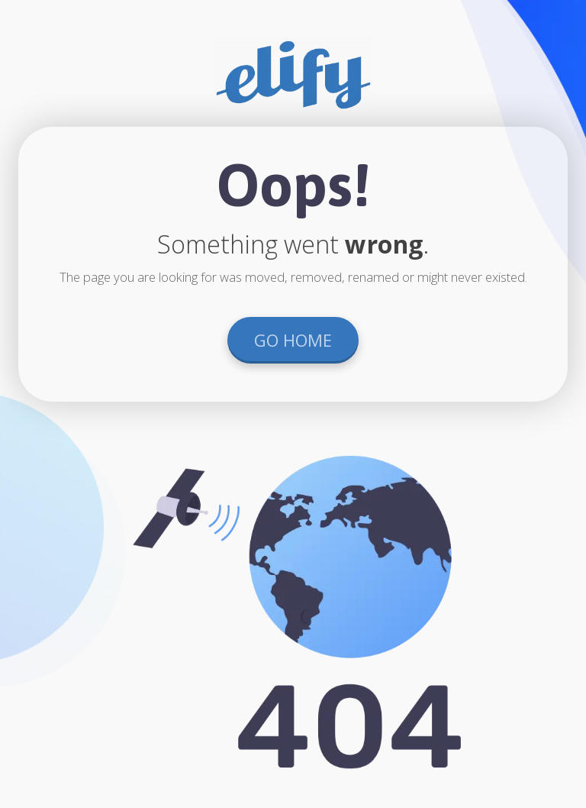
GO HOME (293, 339)
